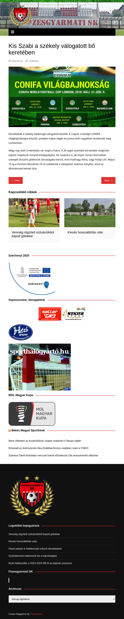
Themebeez (36, 614)
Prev (17, 180)
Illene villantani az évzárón (23, 440)
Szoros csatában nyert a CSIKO (70, 448)
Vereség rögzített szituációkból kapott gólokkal (34, 534)
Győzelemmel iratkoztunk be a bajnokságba (33, 556)
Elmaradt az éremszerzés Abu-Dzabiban (31, 448)
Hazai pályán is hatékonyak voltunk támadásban (35, 548)
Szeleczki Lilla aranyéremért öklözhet (77, 455)
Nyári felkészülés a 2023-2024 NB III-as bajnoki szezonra (40, 563)
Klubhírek (33, 61)
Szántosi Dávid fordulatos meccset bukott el (33, 455)
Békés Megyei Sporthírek (28, 430)
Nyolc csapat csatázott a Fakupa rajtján (59, 440)
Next (106, 180)
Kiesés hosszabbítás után (85, 232)
